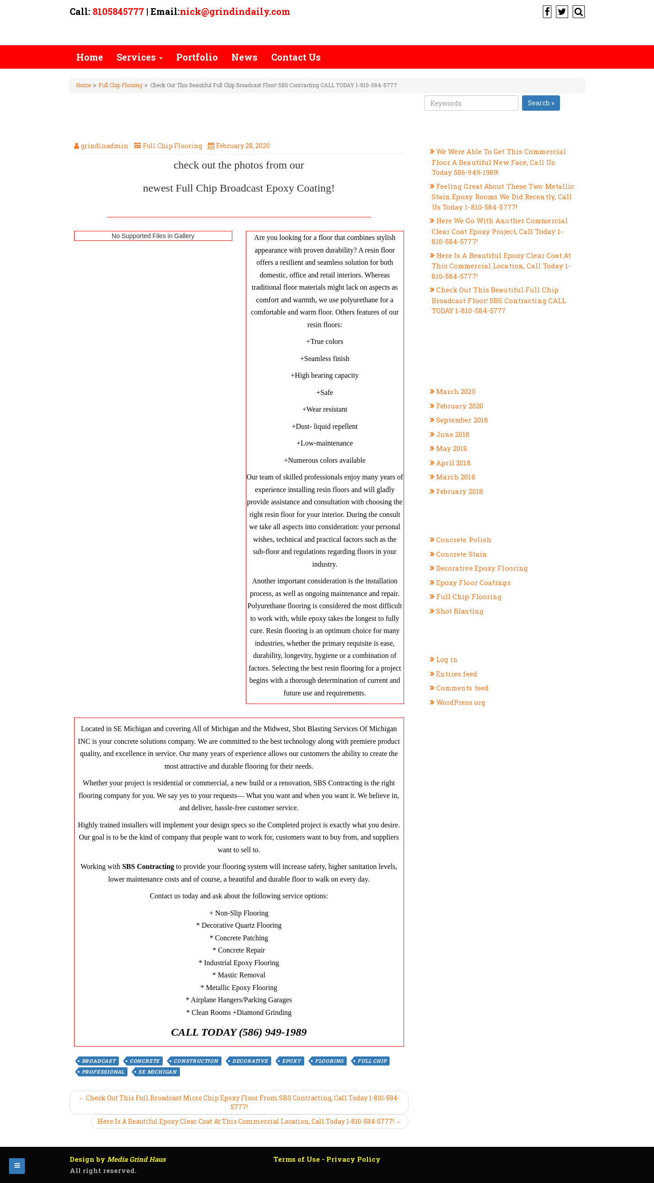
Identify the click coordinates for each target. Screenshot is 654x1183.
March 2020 (455, 391)
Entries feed (456, 673)
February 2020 (459, 405)
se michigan (157, 1071)
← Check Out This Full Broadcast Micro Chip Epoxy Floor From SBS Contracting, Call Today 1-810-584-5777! (239, 1102)
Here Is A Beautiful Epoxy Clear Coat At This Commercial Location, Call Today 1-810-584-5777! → (250, 1121)
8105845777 (118, 11)
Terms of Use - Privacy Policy (327, 1159)
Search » (541, 103)
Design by (118, 1159)
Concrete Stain (461, 554)
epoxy (291, 1060)
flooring (329, 1060)
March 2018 (455, 476)
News (244, 57)
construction (196, 1060)
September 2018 (462, 419)
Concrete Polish (464, 539)
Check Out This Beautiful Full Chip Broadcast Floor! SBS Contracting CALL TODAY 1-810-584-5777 (499, 300)
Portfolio (197, 57)
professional (103, 1071)
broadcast (99, 1060)
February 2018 (459, 491)
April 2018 (453, 462)
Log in (447, 659)
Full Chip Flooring (120, 85)
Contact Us (296, 57)
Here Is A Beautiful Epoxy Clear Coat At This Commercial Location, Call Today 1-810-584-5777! (501, 266)
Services (140, 57)
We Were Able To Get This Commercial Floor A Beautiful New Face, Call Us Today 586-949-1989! (499, 162)
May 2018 (452, 448)
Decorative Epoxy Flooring (482, 568)
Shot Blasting (460, 610)
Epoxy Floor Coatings (473, 582)
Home (89, 57)
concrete (145, 1060)
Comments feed (462, 687)
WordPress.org (460, 702)
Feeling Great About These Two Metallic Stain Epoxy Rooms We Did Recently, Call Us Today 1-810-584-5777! (503, 196)
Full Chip (372, 1060)
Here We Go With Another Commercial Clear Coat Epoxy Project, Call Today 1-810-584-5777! (500, 231)
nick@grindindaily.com (235, 11)
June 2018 (453, 434)
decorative (250, 1060)
